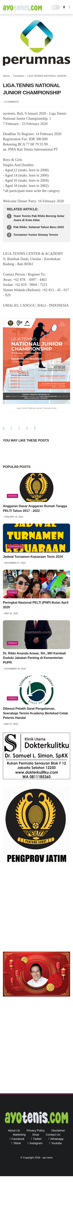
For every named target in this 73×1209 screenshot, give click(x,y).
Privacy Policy (36, 1130)
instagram (36, 1143)
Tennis (12, 496)
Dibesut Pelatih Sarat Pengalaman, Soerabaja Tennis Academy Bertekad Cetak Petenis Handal (35, 713)
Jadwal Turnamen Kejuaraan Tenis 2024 (33, 557)
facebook (17, 1138)
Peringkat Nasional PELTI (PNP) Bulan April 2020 (35, 605)
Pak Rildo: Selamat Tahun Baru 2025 (38, 227)
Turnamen (18, 75)
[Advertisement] (36, 909)
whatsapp (57, 1138)
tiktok (17, 1143)
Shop (35, 1134)
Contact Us (53, 1134)
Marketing (19, 1134)
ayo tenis (47, 1157)
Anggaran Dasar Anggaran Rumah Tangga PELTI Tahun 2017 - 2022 (35, 508)
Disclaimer (58, 1130)
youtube (56, 1143)
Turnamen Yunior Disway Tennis (35, 234)
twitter (37, 1138)
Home (6, 75)
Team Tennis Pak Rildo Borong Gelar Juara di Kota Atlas (38, 218)
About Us (14, 1130)
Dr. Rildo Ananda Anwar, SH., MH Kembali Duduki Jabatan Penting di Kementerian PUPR (34, 658)
